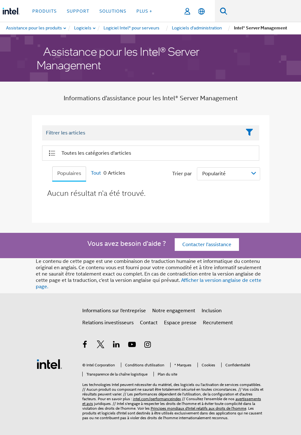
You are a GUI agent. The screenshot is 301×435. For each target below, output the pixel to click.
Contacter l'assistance (206, 244)
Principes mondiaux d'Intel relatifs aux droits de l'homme (198, 408)
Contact (149, 323)
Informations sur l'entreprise (114, 311)
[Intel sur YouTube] (132, 345)
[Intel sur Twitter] (100, 345)
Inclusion (212, 311)
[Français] (201, 11)
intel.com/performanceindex (157, 398)
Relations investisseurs (108, 323)
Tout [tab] (96, 173)
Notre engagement (173, 311)
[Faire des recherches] (223, 11)
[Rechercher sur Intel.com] (264, 11)
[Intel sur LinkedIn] (116, 345)
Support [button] (78, 11)
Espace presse (180, 323)
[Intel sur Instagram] (147, 345)
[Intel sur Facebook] (85, 345)
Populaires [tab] (69, 173)
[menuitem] (83, 28)
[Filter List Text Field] (142, 133)
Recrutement (218, 323)
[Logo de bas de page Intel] (49, 364)
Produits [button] (44, 11)
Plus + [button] (144, 11)
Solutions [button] (112, 11)
